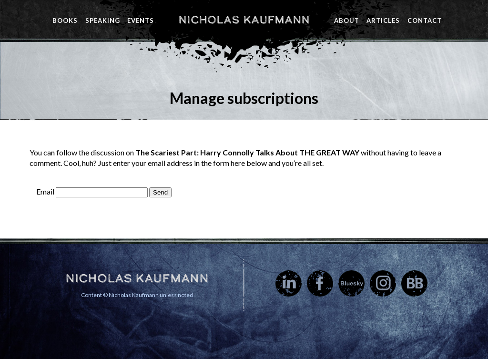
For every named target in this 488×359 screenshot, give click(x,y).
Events (140, 20)
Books (65, 20)
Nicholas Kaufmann (244, 19)
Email (45, 191)
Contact (424, 20)
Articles (383, 20)
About (346, 20)
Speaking (102, 20)
